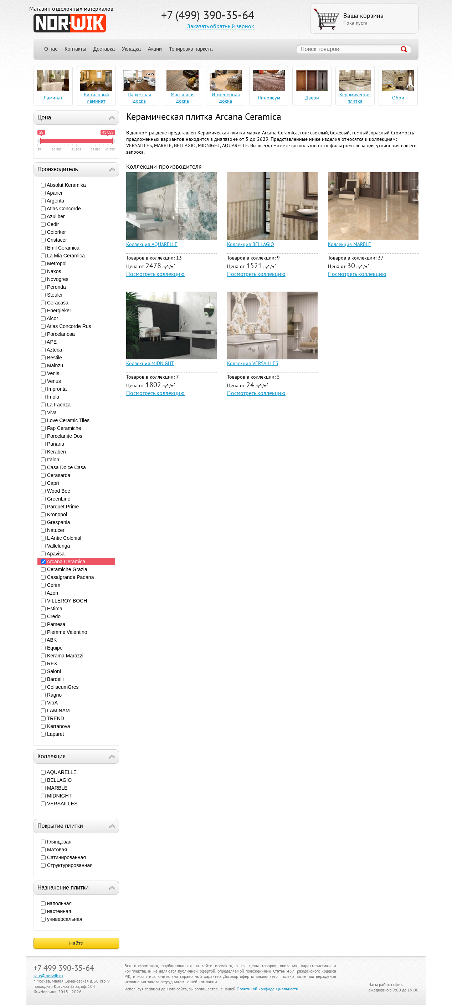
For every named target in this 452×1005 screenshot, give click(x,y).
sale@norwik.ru (48, 975)
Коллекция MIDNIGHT (150, 363)
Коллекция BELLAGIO (250, 244)
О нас (50, 49)
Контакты (75, 49)
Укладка (131, 49)
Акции (155, 49)
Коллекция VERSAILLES (252, 363)
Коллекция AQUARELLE (152, 244)
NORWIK (70, 23)
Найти (76, 943)
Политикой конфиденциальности (267, 988)
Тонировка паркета (191, 49)
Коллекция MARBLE (349, 244)
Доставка (104, 49)
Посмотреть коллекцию (155, 273)
